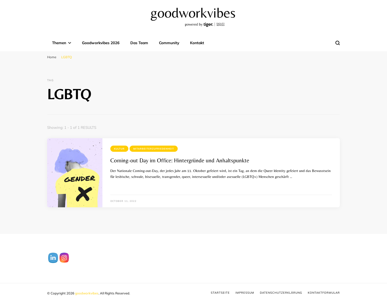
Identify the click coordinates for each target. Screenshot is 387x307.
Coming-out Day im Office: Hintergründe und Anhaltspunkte (179, 160)
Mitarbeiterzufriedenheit (153, 148)
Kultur (119, 148)
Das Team (139, 42)
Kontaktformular (324, 292)
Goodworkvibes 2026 (100, 42)
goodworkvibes (86, 293)
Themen (59, 42)
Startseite (220, 292)
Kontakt (197, 42)
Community (169, 42)
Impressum (244, 292)
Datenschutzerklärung (281, 292)
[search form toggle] (337, 43)
